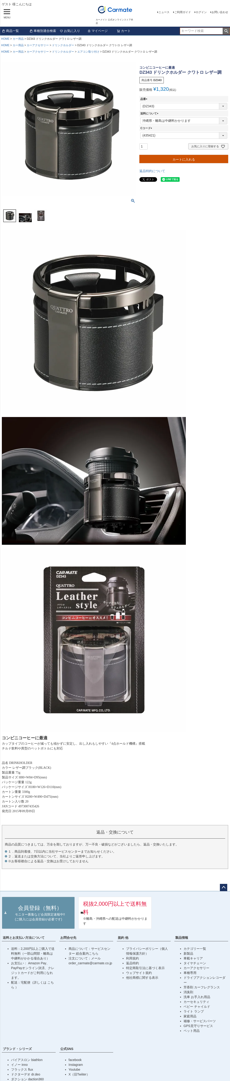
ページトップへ (223, 887)
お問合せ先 (68, 937)
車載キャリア (193, 958)
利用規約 (132, 958)
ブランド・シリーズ (17, 1049)
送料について (150, 113)
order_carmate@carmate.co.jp (90, 963)
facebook (75, 1060)
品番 (144, 99)
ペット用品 (192, 1031)
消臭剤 (188, 992)
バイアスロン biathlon (27, 1060)
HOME (5, 38)
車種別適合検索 (42, 31)
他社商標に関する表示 (142, 977)
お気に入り (70, 31)
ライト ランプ (194, 1011)
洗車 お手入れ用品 (197, 997)
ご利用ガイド (182, 12)
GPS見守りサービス (198, 1026)
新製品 (188, 953)
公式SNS (66, 1049)
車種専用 (190, 973)
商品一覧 (10, 31)
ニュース (164, 12)
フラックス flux (22, 1069)
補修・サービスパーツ (200, 1021)
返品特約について (152, 171)
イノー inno (19, 1065)
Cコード (146, 128)
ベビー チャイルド (197, 1006)
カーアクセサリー (38, 45)
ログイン (201, 12)
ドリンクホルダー (63, 45)
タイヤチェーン (195, 963)
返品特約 (132, 963)
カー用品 (18, 38)
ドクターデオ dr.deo (25, 1074)
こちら (93, 953)
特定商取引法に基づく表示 (145, 968)
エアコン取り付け (88, 51)
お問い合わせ (220, 12)
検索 (226, 31)
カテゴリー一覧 (195, 948)
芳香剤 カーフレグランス (202, 987)
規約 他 (123, 937)
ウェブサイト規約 (139, 973)
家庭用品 (190, 1016)
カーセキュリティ (196, 1002)
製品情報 (181, 937)
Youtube (74, 1069)
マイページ (97, 31)
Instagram (76, 1065)
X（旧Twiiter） (79, 1074)
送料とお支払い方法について (24, 937)
